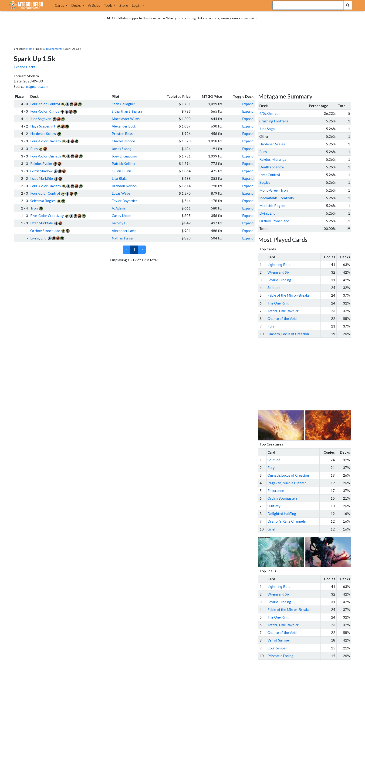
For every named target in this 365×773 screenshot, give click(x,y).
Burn (34, 149)
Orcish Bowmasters (282, 498)
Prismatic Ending (280, 656)
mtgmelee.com (37, 86)
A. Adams (119, 208)
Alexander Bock (124, 126)
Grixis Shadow (41, 171)
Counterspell (277, 648)
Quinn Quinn (121, 171)
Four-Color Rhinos (44, 111)
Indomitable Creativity (276, 198)
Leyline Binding (279, 280)
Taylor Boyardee (125, 201)
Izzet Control (269, 175)
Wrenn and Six (278, 272)
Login (136, 5)
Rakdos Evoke (41, 163)
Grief (271, 529)
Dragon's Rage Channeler (287, 521)
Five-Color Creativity (47, 215)
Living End (38, 238)
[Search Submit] (347, 5)
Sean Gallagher (123, 104)
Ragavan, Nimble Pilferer (286, 483)
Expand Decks (24, 67)
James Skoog (122, 149)
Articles (94, 5)
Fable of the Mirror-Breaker (289, 295)
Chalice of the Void (282, 318)
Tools (108, 5)
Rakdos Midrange (273, 159)
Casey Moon (121, 215)
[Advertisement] (309, 373)
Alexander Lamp (124, 231)
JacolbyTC (120, 223)
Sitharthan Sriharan (127, 111)
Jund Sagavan (40, 119)
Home (30, 48)
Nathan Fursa (122, 238)
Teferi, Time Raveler (283, 311)
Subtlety (274, 506)
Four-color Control (45, 104)
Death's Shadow (271, 167)
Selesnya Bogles (43, 201)
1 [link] (134, 249)
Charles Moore (123, 141)
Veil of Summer (278, 640)
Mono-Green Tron (273, 190)
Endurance (275, 490)
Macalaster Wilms (126, 119)
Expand (247, 104)
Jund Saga (267, 129)
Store (123, 5)
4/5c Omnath (269, 113)
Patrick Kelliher (124, 163)
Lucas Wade (121, 193)
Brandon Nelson (124, 186)
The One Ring (278, 303)
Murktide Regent (272, 205)
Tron (34, 208)
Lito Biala (119, 178)
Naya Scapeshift (42, 126)
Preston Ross (122, 133)
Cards (60, 5)
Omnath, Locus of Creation (288, 334)
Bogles (264, 182)
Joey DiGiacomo (124, 156)
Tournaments (54, 48)
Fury (271, 326)
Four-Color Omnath (45, 141)
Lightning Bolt (278, 264)
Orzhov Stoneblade (45, 231)
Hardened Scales (43, 133)
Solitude (273, 287)
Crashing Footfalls (273, 121)
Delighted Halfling (281, 513)
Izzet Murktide (41, 178)
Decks (76, 5)
